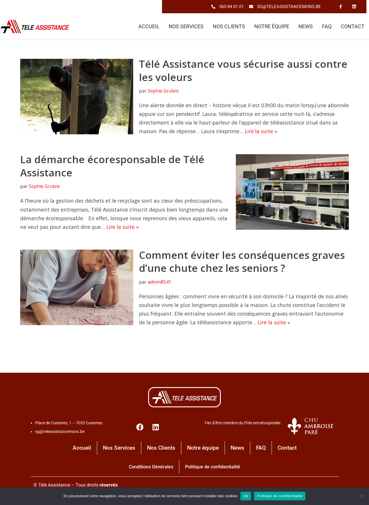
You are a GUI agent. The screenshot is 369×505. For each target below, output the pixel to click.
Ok (245, 496)
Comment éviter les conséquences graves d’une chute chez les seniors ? (242, 263)
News (305, 27)
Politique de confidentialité (212, 469)
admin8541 (160, 283)
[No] (362, 496)
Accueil (148, 27)
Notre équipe (271, 27)
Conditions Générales (151, 469)
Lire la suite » (285, 132)
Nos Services (186, 27)
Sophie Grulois (164, 91)
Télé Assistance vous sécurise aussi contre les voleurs (243, 70)
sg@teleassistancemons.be (59, 434)
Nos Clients (229, 27)
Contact (352, 27)
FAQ (327, 27)
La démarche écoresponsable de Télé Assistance (112, 167)
